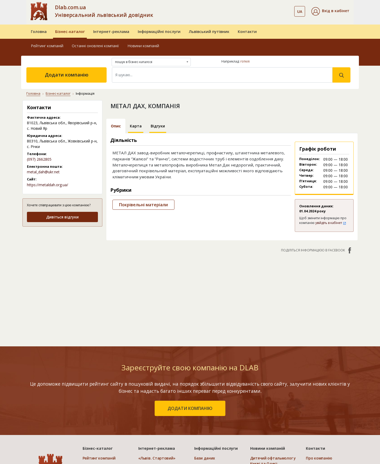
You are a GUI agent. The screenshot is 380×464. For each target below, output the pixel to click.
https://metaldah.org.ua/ (47, 184)
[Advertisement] (62, 264)
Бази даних (204, 458)
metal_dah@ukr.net (43, 171)
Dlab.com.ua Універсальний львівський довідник (104, 11)
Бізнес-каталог (70, 31)
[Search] (222, 75)
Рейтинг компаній (47, 45)
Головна (39, 31)
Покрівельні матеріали (143, 205)
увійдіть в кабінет (330, 223)
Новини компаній (143, 45)
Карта (136, 125)
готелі (245, 61)
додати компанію (190, 408)
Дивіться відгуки (62, 216)
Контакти (247, 31)
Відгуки (158, 125)
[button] (330, 11)
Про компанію (319, 458)
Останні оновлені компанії (95, 45)
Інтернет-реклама (111, 31)
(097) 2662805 (39, 159)
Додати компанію (66, 74)
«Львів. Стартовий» (156, 458)
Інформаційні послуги (159, 31)
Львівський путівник (209, 31)
